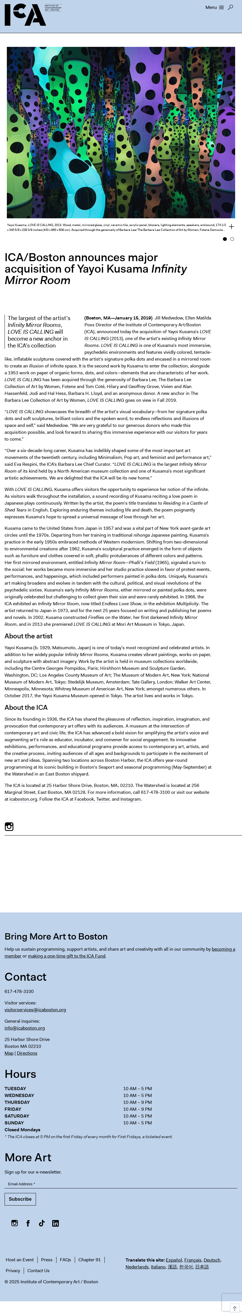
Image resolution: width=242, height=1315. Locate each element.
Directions (27, 1053)
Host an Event (20, 1260)
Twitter (103, 799)
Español (174, 1260)
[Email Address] (121, 1184)
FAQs (65, 1260)
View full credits (228, 227)
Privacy (13, 1271)
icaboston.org (23, 799)
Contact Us (38, 1271)
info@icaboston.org (25, 1028)
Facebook (84, 799)
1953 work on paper (28, 373)
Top (233, 1307)
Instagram (130, 799)
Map (9, 1053)
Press (47, 1260)
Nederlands (137, 1267)
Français (192, 1260)
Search (230, 9)
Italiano (158, 1267)
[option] (121, 142)
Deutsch (212, 1260)
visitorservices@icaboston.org (35, 1010)
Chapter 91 (89, 1260)
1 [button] (225, 239)
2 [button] (232, 239)
